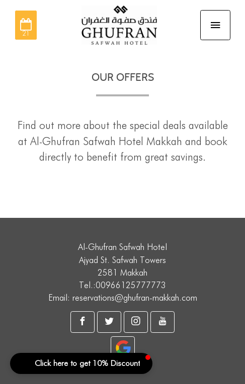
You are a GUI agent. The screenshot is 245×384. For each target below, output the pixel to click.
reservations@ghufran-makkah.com (134, 298)
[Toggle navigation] (215, 25)
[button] (81, 363)
